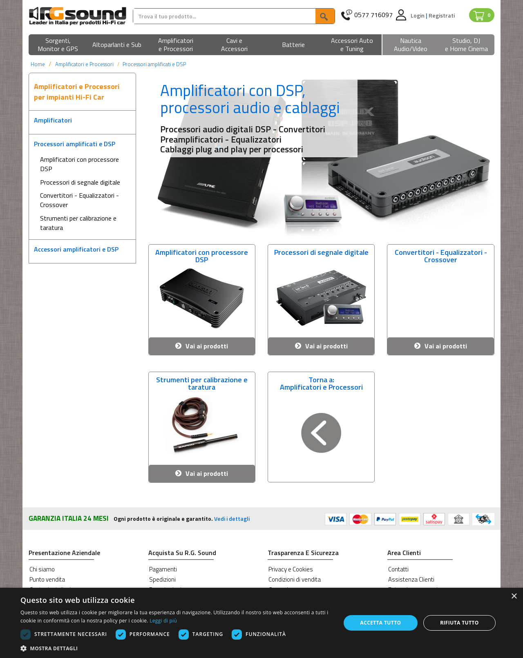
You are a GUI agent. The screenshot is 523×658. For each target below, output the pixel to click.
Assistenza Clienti (411, 579)
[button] (58, 45)
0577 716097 (373, 15)
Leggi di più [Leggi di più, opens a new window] (163, 620)
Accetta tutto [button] (380, 622)
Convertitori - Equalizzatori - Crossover (79, 200)
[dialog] (261, 623)
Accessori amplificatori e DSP (76, 249)
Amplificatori (53, 120)
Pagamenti (163, 569)
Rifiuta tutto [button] (459, 622)
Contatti (398, 569)
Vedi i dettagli (232, 518)
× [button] (514, 596)
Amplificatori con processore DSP (79, 164)
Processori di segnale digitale (80, 182)
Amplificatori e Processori (84, 64)
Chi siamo (42, 569)
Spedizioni (162, 579)
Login (418, 15)
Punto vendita (47, 579)
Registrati (442, 15)
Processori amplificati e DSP (154, 64)
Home (38, 64)
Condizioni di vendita (294, 579)
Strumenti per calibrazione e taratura (78, 222)
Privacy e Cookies (290, 569)
